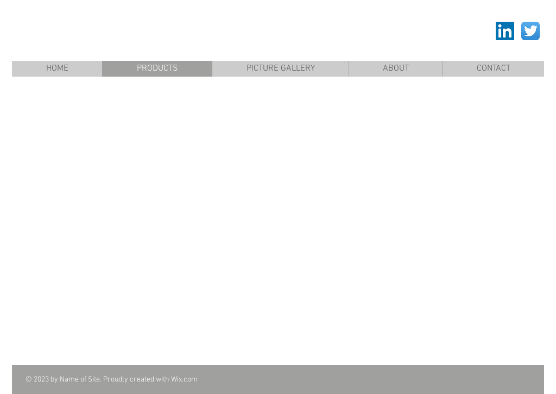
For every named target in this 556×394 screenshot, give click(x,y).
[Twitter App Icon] (530, 31)
